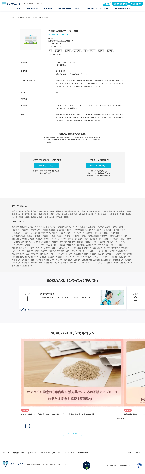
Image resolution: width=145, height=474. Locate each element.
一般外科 (26, 232)
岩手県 (27, 211)
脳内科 (116, 229)
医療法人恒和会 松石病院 (41, 17)
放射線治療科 (36, 229)
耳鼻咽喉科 (127, 253)
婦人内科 (74, 250)
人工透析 (67, 232)
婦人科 (38, 259)
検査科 (106, 232)
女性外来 (23, 226)
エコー (33, 244)
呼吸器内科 (16, 259)
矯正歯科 (51, 256)
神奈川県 (96, 211)
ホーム (13, 17)
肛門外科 (101, 262)
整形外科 (104, 259)
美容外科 (73, 262)
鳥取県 (84, 214)
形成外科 (59, 259)
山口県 (109, 214)
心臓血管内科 (17, 232)
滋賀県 (45, 214)
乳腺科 (129, 238)
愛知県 (33, 214)
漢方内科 (101, 253)
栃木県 (64, 211)
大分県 (45, 217)
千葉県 (82, 211)
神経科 (122, 238)
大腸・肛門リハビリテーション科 (23, 247)
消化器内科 (16, 262)
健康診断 (96, 247)
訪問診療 (93, 238)
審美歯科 (31, 238)
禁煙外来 (15, 253)
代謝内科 (15, 238)
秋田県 (39, 211)
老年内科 (81, 262)
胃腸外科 (60, 235)
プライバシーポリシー (134, 452)
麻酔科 (30, 265)
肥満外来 (47, 238)
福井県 (121, 211)
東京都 (89, 211)
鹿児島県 (58, 217)
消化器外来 (70, 244)
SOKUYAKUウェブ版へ (98, 165)
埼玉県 (76, 211)
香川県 (121, 214)
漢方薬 (70, 238)
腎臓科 (122, 229)
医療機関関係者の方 (120, 4)
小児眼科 (23, 238)
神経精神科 (104, 235)
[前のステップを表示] (22, 309)
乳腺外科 (85, 253)
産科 (41, 262)
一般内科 (95, 241)
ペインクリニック (78, 232)
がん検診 (63, 241)
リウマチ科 (96, 256)
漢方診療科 (26, 229)
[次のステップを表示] (27, 309)
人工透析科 (35, 232)
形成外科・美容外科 (73, 253)
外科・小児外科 (59, 253)
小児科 (52, 259)
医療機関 (21, 17)
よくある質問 (89, 8)
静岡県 (27, 214)
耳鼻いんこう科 (91, 262)
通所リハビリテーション (67, 247)
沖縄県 (66, 217)
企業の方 (106, 4)
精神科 (57, 262)
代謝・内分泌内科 (46, 253)
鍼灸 (111, 241)
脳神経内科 (118, 262)
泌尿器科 (128, 259)
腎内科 (94, 244)
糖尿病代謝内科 (118, 226)
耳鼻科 (100, 238)
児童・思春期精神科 (84, 247)
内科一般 (59, 232)
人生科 (67, 250)
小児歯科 (120, 244)
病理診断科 (69, 229)
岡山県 (97, 214)
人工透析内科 (90, 229)
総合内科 (54, 247)
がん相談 (60, 250)
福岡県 (20, 217)
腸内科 (45, 229)
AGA (125, 250)
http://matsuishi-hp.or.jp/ (57, 34)
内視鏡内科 (118, 253)
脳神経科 (38, 235)
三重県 (39, 214)
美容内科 (68, 235)
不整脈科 (87, 241)
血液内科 (23, 265)
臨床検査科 (78, 238)
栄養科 (86, 238)
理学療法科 (16, 229)
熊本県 (39, 217)
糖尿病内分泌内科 (104, 226)
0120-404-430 (47, 165)
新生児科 (83, 226)
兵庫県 (64, 214)
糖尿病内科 (65, 262)
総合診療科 (77, 235)
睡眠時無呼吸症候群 (75, 241)
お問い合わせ (104, 8)
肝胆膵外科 (108, 229)
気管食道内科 (118, 259)
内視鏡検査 (80, 244)
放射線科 (96, 259)
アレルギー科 (70, 256)
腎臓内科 (15, 265)
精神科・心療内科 (40, 256)
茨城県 (58, 211)
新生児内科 (92, 226)
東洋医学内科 (84, 250)
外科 (33, 259)
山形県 (45, 211)
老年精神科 (102, 250)
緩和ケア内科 (74, 226)
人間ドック (16, 250)
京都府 (51, 214)
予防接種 (48, 244)
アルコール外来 (120, 241)
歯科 (110, 259)
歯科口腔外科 (111, 244)
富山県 (109, 211)
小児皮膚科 (52, 226)
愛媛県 (128, 214)
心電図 (27, 244)
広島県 (28, 17)
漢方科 (45, 235)
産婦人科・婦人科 (26, 256)
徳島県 (115, 214)
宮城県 (33, 211)
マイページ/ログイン (122, 8)
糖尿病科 (30, 235)
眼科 (51, 262)
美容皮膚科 (60, 256)
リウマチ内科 (79, 229)
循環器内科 (68, 259)
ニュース (18, 8)
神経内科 (119, 250)
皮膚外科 (44, 250)
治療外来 (52, 250)
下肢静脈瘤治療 (18, 241)
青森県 (20, 211)
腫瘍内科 (99, 229)
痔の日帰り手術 (18, 244)
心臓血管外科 (87, 259)
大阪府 (58, 214)
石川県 (115, 211)
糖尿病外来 (115, 247)
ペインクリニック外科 (59, 238)
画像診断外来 (114, 235)
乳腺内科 (39, 238)
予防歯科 (115, 238)
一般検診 (111, 250)
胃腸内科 (109, 262)
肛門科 (22, 253)
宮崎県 (51, 217)
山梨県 (128, 211)
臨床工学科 (98, 232)
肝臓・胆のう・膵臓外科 (42, 241)
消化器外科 (26, 262)
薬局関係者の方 (136, 4)
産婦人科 (34, 262)
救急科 (84, 235)
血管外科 (107, 238)
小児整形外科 (33, 226)
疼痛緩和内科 (93, 235)
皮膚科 (46, 262)
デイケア (47, 247)
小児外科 (45, 259)
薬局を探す (48, 8)
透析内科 (93, 250)
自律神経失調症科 (19, 235)
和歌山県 (77, 214)
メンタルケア (105, 247)
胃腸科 (37, 250)
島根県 (90, 214)
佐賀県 (27, 217)
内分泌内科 (122, 256)
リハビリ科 (43, 226)
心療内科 (77, 259)
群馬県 (70, 211)
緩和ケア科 (29, 241)
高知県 (14, 217)
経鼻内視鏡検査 (59, 244)
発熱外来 (15, 226)
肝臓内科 (55, 241)
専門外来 (101, 244)
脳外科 (88, 244)
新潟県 (103, 211)
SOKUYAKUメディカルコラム (68, 8)
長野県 (14, 214)
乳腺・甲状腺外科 (32, 253)
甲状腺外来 (125, 247)
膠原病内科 (104, 241)
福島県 (51, 211)
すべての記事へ (73, 433)
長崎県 (33, 217)
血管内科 (52, 229)
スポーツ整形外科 (27, 250)
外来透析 (124, 235)
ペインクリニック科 (48, 232)
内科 (129, 256)
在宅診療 (60, 229)
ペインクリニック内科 (84, 256)
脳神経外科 (128, 262)
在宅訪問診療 (63, 226)
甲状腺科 (52, 235)
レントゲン (40, 244)
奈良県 (70, 214)
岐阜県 (20, 214)
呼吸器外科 (26, 259)
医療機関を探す (33, 8)
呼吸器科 (109, 253)
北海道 (14, 211)
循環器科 (93, 253)
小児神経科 (114, 232)
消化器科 (15, 256)
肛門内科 (39, 247)
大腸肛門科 (89, 232)
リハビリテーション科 (109, 256)
